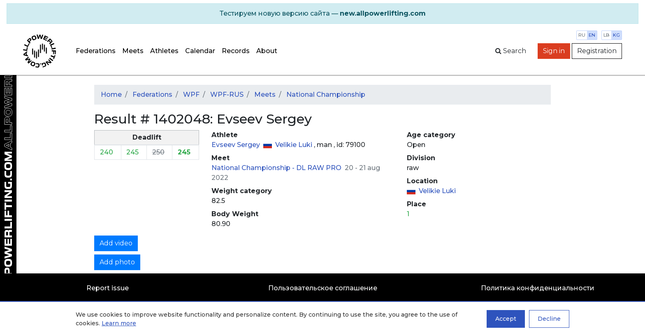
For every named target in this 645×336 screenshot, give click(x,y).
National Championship (325, 94)
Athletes (164, 51)
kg (616, 35)
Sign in (554, 51)
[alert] (322, 13)
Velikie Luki (294, 145)
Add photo (117, 262)
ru (581, 35)
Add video (116, 243)
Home (111, 94)
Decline (549, 318)
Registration (597, 51)
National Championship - (253, 168)
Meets (133, 51)
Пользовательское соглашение (322, 288)
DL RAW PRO (319, 168)
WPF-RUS (227, 94)
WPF (191, 94)
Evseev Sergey (236, 145)
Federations (96, 51)
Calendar (200, 51)
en (592, 35)
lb (606, 35)
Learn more (119, 323)
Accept (505, 318)
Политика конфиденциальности (537, 288)
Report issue (107, 288)
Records (236, 51)
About (266, 51)
